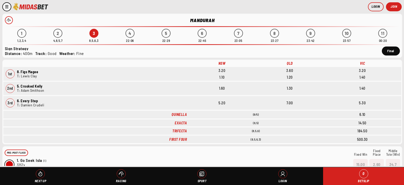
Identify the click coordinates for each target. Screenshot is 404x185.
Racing (121, 181)
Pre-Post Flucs (16, 152)
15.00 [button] (360, 164)
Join (394, 6)
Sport (202, 181)
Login (376, 6)
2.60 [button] (377, 164)
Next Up (40, 181)
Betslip (363, 176)
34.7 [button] (393, 164)
